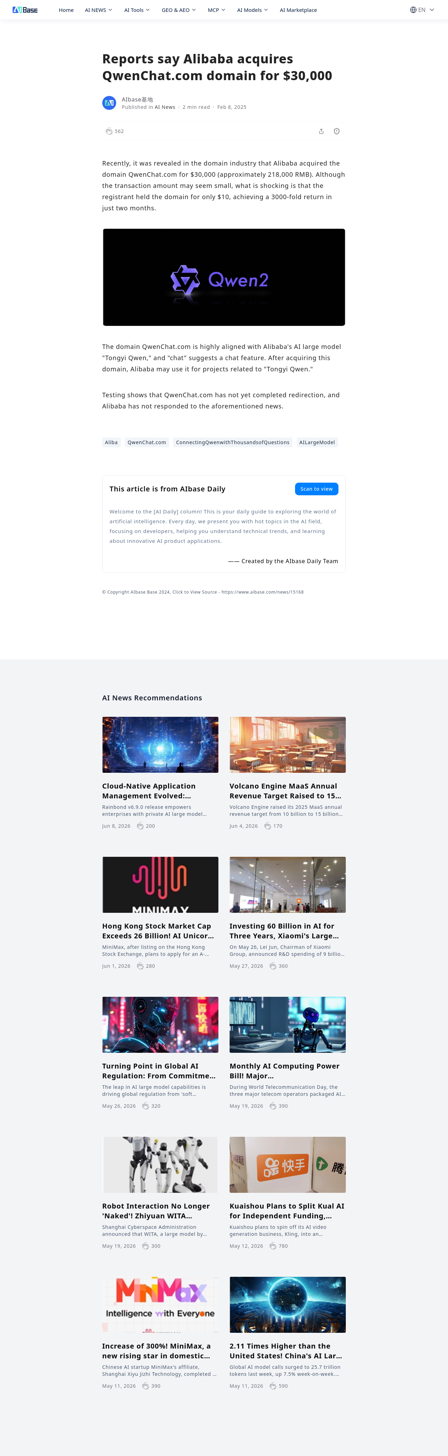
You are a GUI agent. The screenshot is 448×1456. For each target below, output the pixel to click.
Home (66, 9)
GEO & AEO (179, 9)
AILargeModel (317, 442)
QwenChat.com (147, 442)
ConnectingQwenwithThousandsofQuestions (232, 442)
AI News (165, 107)
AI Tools (137, 9)
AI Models (253, 9)
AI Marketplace (298, 9)
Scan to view (317, 488)
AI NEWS (99, 9)
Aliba (111, 442)
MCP (217, 9)
